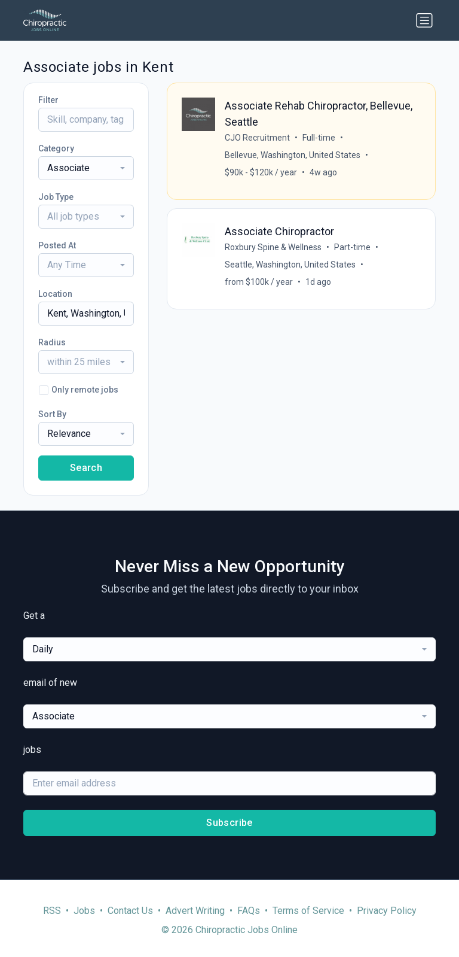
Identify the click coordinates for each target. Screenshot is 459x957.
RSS (52, 910)
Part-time (352, 247)
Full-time (318, 137)
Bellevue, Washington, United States (292, 155)
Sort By (52, 414)
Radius (52, 342)
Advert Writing (195, 910)
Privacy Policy (387, 910)
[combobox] (86, 168)
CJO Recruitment (257, 137)
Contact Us (130, 910)
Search (86, 467)
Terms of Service (308, 910)
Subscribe (229, 822)
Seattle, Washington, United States (290, 264)
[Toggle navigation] (424, 20)
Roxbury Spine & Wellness (273, 247)
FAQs (248, 910)
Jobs (84, 910)
